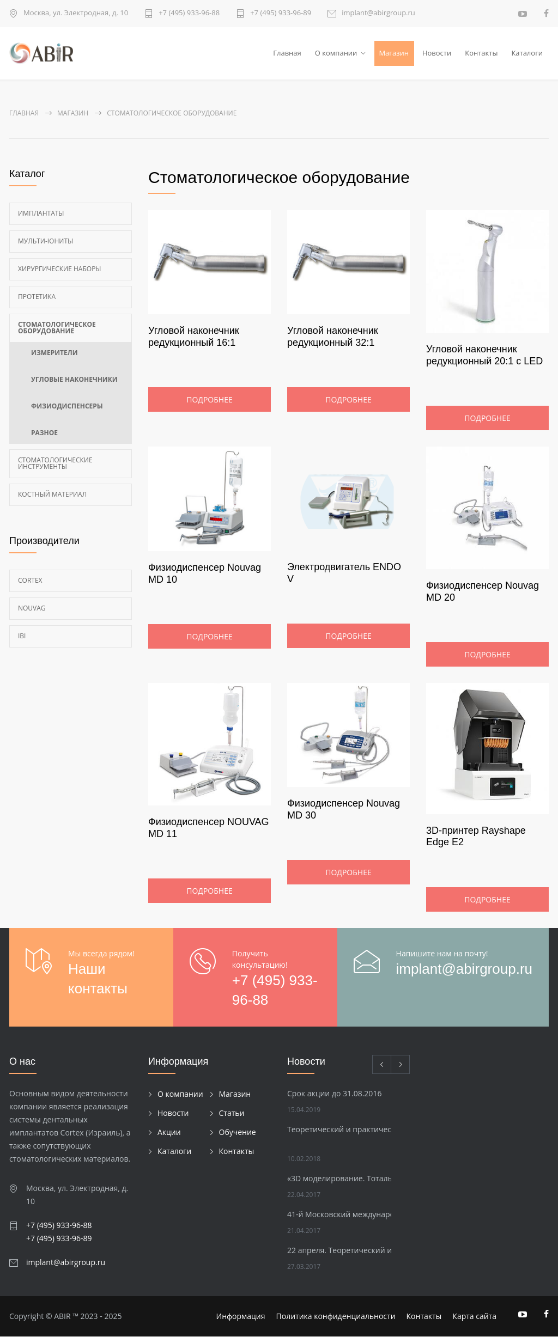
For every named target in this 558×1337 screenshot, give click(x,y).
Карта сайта (474, 1316)
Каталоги (527, 53)
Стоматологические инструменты (55, 463)
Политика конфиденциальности (336, 1316)
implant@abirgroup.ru (378, 13)
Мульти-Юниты (45, 241)
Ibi (22, 635)
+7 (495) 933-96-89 (280, 13)
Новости (436, 53)
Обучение (237, 1132)
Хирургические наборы (59, 268)
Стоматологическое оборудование (57, 327)
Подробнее (209, 400)
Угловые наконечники (74, 379)
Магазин (394, 53)
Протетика (37, 296)
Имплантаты (41, 213)
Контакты (481, 53)
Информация (240, 1316)
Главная (287, 53)
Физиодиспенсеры (67, 406)
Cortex (30, 580)
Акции (169, 1132)
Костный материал (52, 494)
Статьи (232, 1113)
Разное (44, 432)
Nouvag (32, 608)
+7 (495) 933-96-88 (189, 13)
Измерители (54, 352)
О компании (336, 53)
